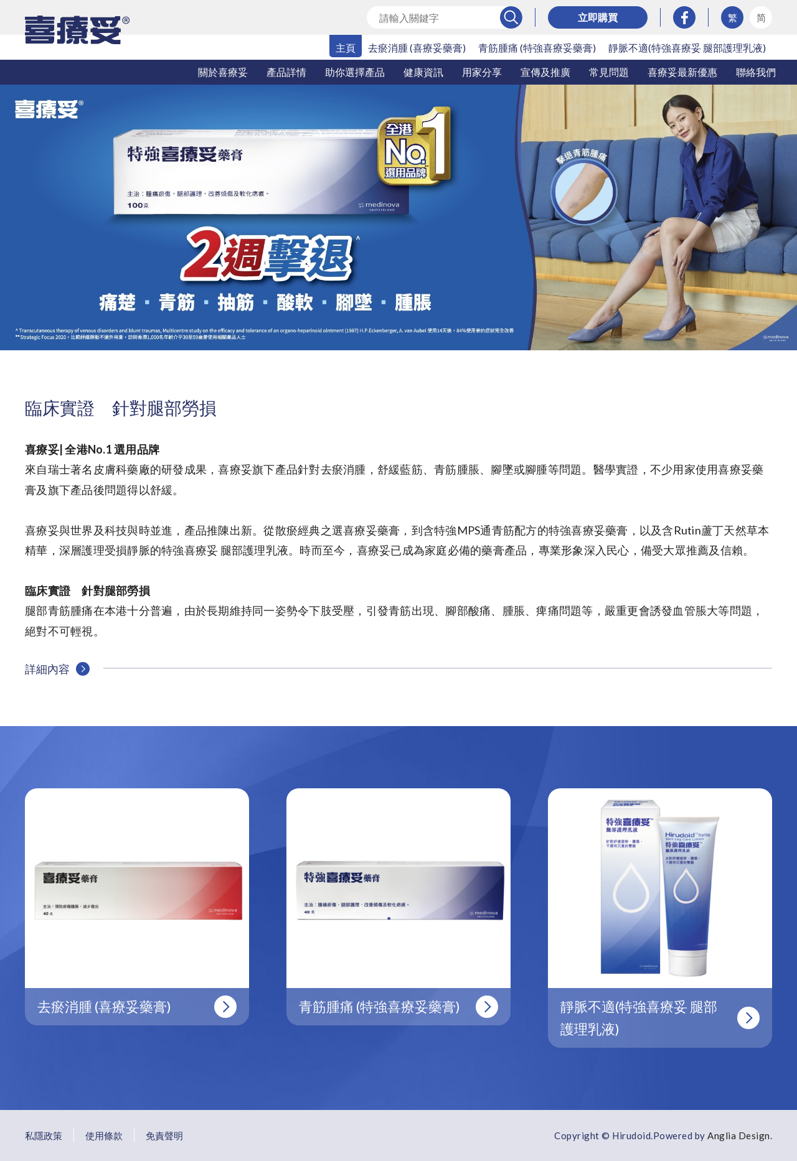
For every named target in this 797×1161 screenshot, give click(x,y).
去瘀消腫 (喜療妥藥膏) (417, 48)
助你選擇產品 (355, 72)
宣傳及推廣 (545, 72)
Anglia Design (738, 1135)
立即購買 (598, 17)
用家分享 (482, 72)
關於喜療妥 (223, 72)
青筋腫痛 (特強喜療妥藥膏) (537, 48)
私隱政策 (43, 1135)
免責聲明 (164, 1135)
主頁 (346, 48)
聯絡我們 (756, 72)
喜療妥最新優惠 (682, 72)
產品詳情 (286, 72)
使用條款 (104, 1135)
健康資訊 (423, 72)
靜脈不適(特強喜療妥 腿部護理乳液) (687, 48)
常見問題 (609, 72)
